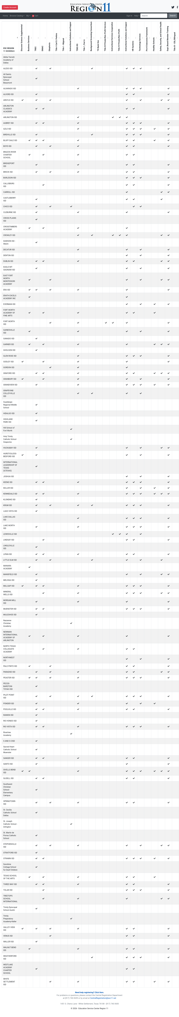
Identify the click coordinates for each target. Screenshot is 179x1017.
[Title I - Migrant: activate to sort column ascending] (64, 38)
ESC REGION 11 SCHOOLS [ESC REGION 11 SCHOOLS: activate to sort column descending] (8, 49)
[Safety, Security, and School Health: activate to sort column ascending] (161, 38)
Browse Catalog (16, 16)
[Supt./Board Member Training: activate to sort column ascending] (168, 38)
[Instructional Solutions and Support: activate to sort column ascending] (126, 38)
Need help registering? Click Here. (89, 992)
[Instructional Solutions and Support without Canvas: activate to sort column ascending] (71, 38)
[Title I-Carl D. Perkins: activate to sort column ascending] (57, 38)
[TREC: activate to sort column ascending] (36, 38)
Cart (35, 16)
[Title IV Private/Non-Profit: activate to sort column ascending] (119, 38)
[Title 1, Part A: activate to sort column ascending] (85, 38)
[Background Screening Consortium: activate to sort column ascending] (92, 38)
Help (136, 16)
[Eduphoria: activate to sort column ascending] (50, 38)
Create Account (9, 7)
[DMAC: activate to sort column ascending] (43, 38)
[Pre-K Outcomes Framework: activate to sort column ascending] (147, 38)
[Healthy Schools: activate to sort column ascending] (154, 38)
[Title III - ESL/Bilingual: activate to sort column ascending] (175, 38)
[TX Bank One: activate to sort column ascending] (99, 38)
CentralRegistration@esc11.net (103, 998)
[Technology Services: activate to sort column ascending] (140, 38)
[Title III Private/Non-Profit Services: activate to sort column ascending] (106, 38)
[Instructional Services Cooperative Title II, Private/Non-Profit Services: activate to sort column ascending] (112, 38)
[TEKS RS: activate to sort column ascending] (78, 38)
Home (5, 16)
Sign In (129, 16)
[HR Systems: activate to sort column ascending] (133, 38)
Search (173, 15)
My (27, 16)
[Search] (153, 15)
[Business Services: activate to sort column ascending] (29, 38)
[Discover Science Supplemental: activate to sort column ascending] (22, 38)
